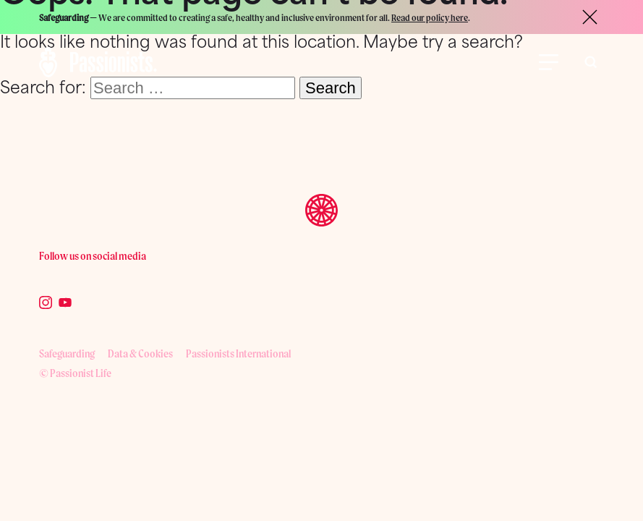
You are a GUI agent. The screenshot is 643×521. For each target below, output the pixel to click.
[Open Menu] (548, 62)
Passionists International (238, 353)
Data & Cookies (140, 353)
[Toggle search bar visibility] (590, 62)
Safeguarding (67, 353)
